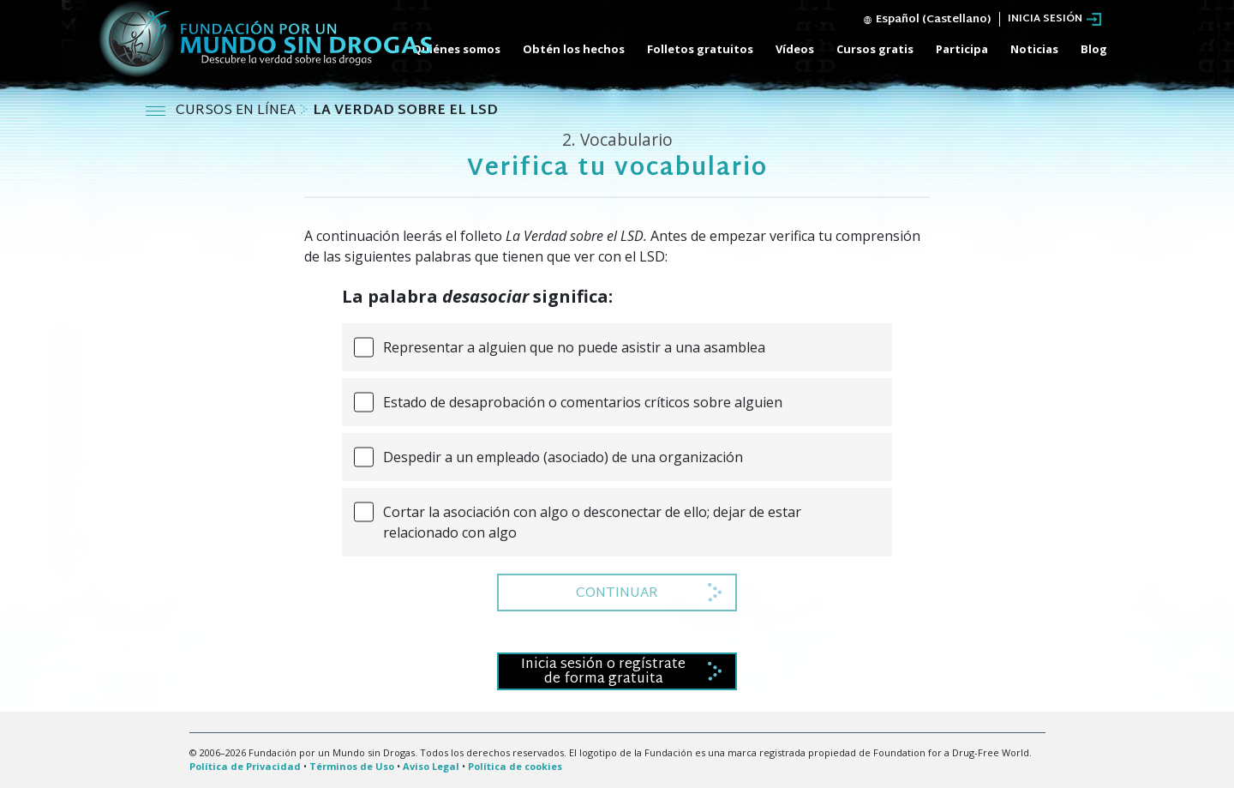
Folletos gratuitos (700, 49)
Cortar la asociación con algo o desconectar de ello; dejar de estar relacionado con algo (592, 522)
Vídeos (795, 49)
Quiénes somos (456, 49)
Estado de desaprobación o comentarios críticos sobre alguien (582, 402)
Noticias (1034, 49)
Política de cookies (515, 766)
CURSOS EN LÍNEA (237, 111)
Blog (1094, 49)
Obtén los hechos (574, 49)
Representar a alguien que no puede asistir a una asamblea (574, 347)
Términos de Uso (351, 766)
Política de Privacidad (245, 766)
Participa (962, 49)
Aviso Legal (431, 766)
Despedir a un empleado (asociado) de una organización (563, 457)
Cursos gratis (875, 49)
